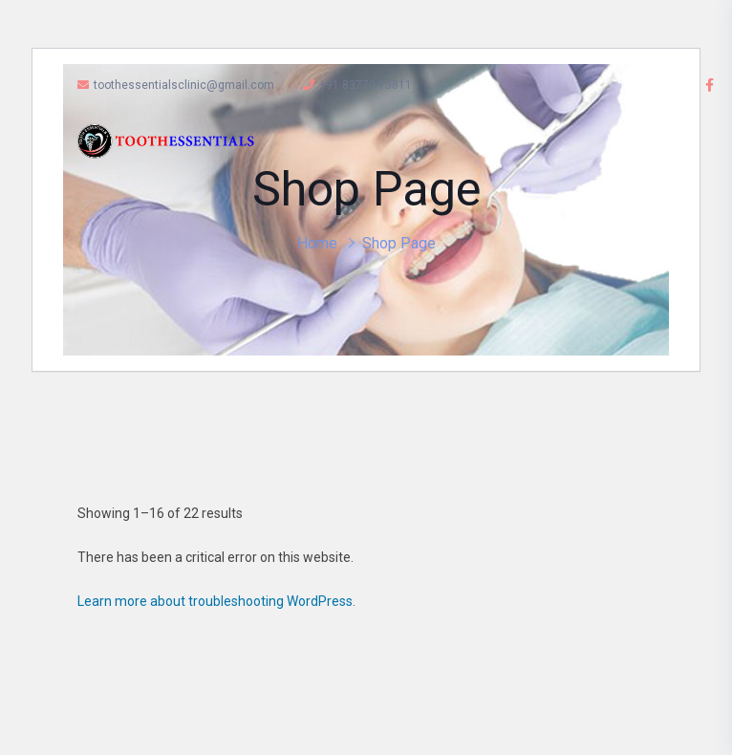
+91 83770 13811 (357, 85)
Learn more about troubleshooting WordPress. (216, 601)
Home (317, 243)
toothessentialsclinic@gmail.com (175, 85)
